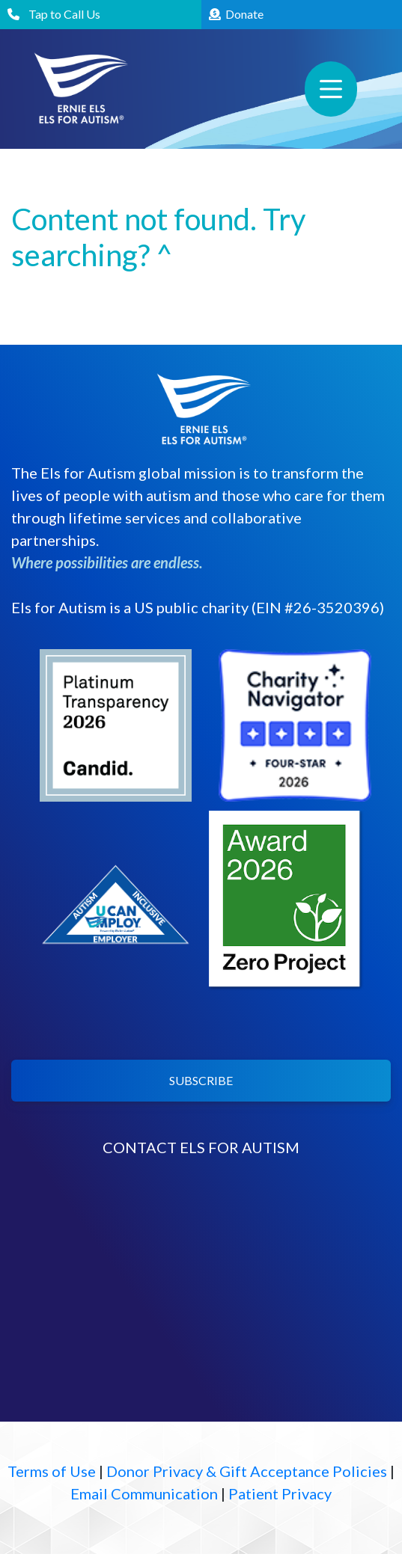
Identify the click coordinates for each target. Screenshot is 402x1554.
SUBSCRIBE (201, 1080)
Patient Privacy (280, 1493)
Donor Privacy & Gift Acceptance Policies (246, 1471)
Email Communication (144, 1493)
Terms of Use (51, 1471)
